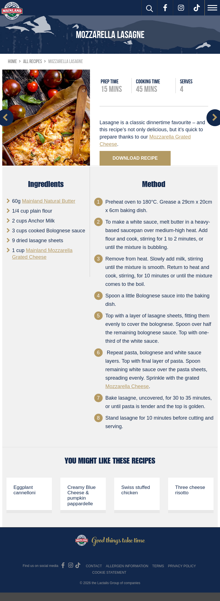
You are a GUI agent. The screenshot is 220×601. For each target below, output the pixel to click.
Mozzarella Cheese (127, 386)
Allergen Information (127, 566)
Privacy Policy (182, 566)
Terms (158, 566)
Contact (94, 566)
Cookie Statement (109, 573)
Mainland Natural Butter (48, 201)
